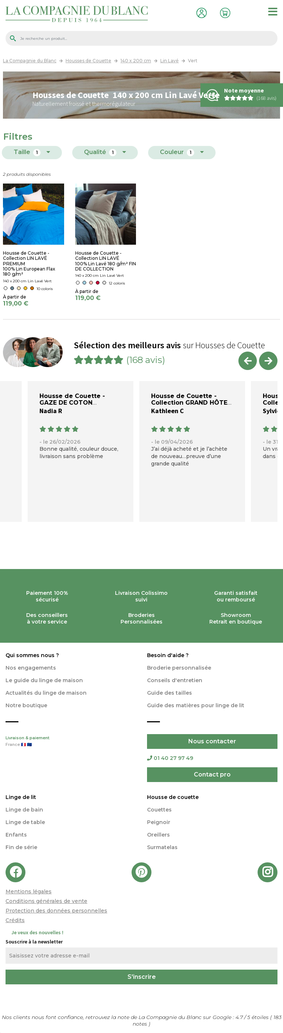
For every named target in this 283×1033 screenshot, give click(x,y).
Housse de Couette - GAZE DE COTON (72, 399)
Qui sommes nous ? (32, 655)
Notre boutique (26, 705)
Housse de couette (173, 797)
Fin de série (21, 847)
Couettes (159, 809)
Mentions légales (29, 891)
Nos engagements (31, 667)
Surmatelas (162, 847)
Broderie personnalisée (179, 667)
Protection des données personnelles (56, 910)
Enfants (16, 834)
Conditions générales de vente (46, 901)
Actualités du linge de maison (46, 693)
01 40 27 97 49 (170, 758)
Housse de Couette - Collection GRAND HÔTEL (191, 399)
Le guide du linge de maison (44, 680)
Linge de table (25, 822)
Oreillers (158, 834)
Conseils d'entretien (174, 680)
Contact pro (212, 774)
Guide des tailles (169, 693)
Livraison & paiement (71, 742)
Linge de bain (24, 809)
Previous (247, 361)
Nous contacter (212, 741)
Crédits (15, 920)
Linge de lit (21, 797)
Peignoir (158, 822)
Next (268, 361)
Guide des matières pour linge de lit (195, 705)
